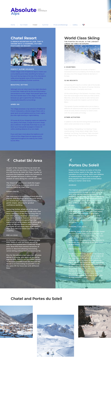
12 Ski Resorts (72, 80)
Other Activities (73, 117)
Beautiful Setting (18, 85)
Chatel (35, 25)
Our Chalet (24, 25)
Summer (45, 25)
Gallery (75, 25)
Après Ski (14, 104)
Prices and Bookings (61, 25)
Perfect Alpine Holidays (21, 69)
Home (13, 25)
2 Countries (70, 67)
